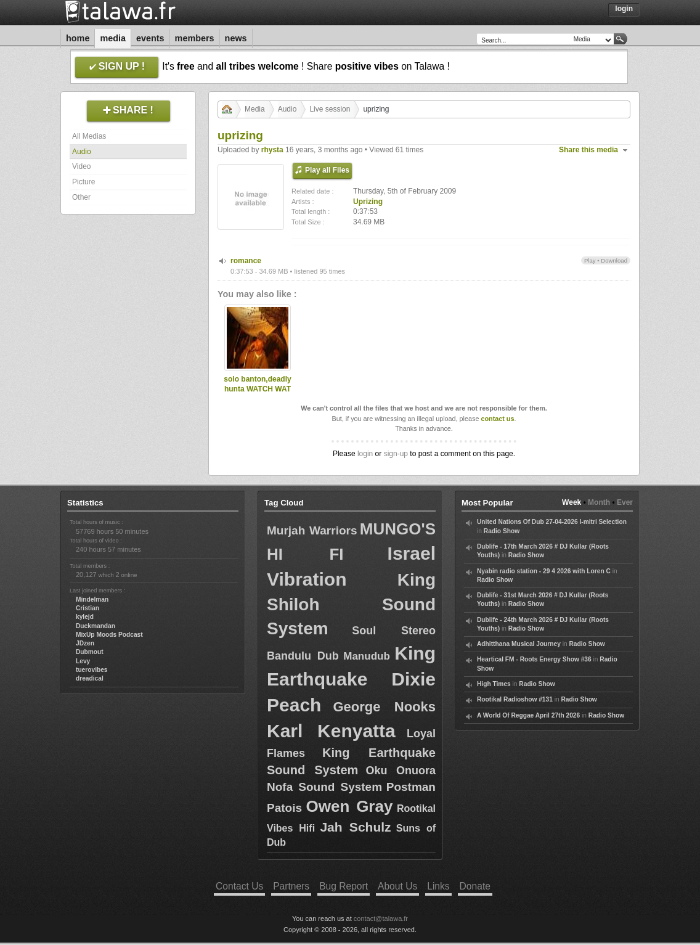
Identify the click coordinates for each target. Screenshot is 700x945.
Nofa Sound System (324, 786)
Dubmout (90, 651)
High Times (494, 684)
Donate (475, 886)
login (365, 453)
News (236, 38)
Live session (329, 109)
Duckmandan (95, 626)
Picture (83, 182)
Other (81, 197)
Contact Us (239, 886)
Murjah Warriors (312, 530)
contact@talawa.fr (381, 918)
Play (590, 260)
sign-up (396, 453)
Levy (83, 661)
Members (194, 38)
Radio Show (501, 531)
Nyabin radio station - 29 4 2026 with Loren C (544, 571)
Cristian (87, 608)
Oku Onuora (401, 770)
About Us (397, 886)
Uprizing (368, 201)
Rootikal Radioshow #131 (515, 699)
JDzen (85, 643)
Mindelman (92, 599)
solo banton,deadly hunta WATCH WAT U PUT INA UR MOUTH (257, 394)
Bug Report (343, 886)
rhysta (272, 149)
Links (438, 886)
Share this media (588, 149)
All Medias (89, 136)
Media (113, 38)
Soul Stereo (394, 630)
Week (571, 502)
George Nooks (384, 706)
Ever (625, 502)
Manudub (366, 656)
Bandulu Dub (303, 656)
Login (624, 8)
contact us (497, 418)
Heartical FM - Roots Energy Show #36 (534, 659)
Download (614, 260)
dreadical (90, 678)
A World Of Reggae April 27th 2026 (528, 715)
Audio (81, 151)
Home (77, 38)
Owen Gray (349, 806)
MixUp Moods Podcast (109, 634)
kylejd (85, 616)
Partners (291, 886)
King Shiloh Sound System (351, 604)
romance (245, 260)
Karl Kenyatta (331, 731)
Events (150, 38)
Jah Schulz (355, 827)
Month (599, 502)
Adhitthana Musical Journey (519, 643)
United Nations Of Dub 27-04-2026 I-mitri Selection (552, 521)
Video (81, 166)
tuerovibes (92, 669)
